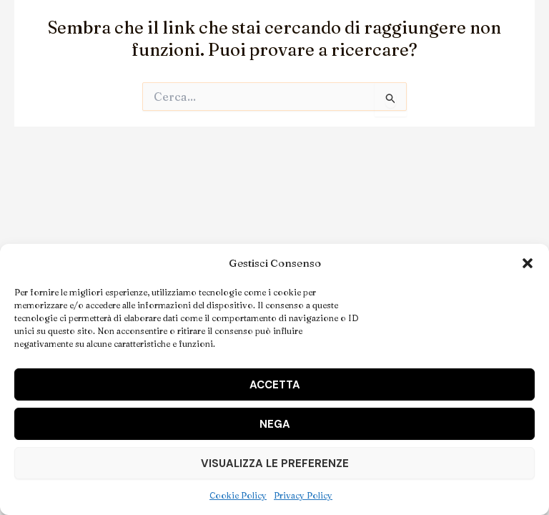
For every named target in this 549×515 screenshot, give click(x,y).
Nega (274, 424)
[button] (527, 263)
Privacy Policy (303, 495)
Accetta (274, 385)
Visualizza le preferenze (275, 463)
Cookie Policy (238, 495)
